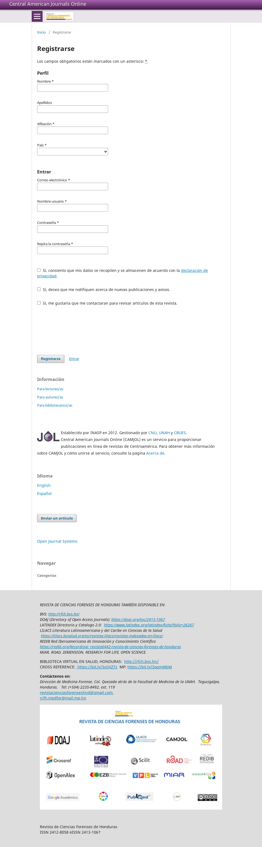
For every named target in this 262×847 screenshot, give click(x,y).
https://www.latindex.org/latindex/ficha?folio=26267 (149, 624)
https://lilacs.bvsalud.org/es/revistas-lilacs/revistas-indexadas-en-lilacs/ (102, 635)
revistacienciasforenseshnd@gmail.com (77, 692)
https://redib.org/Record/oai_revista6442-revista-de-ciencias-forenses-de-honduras (110, 646)
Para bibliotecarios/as (54, 405)
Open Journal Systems (57, 541)
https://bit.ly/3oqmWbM (149, 666)
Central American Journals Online (47, 4)
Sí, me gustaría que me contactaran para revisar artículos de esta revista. (107, 303)
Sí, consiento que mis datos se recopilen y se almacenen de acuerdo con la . (122, 273)
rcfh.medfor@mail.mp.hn (63, 698)
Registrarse (51, 359)
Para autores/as (50, 397)
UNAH (164, 432)
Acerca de (155, 453)
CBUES (180, 432)
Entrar (74, 358)
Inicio (41, 32)
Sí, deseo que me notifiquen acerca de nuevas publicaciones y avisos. (103, 289)
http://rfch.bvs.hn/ (63, 614)
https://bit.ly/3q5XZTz (96, 666)
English (44, 485)
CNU (152, 432)
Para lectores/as (50, 388)
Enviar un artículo (57, 518)
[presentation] (78, 330)
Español (44, 493)
